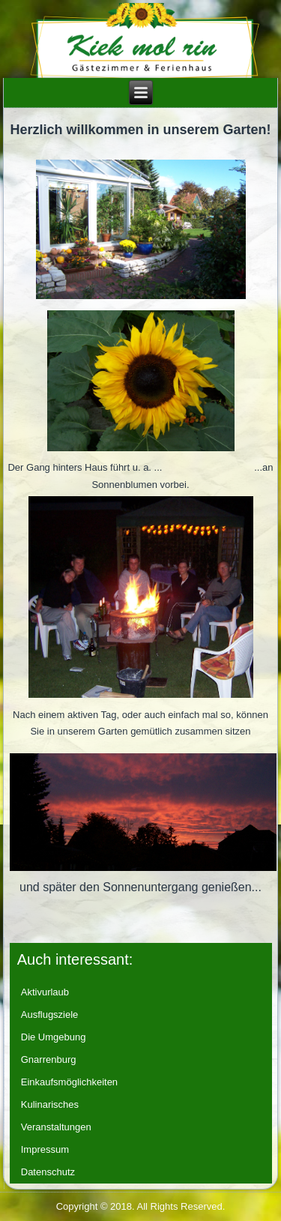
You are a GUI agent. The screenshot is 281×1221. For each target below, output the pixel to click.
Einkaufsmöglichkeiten (69, 1082)
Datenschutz (48, 1172)
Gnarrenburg (48, 1059)
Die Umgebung (53, 1037)
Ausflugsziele (50, 1014)
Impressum (45, 1149)
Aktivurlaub (45, 992)
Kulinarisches (50, 1104)
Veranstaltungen (56, 1127)
